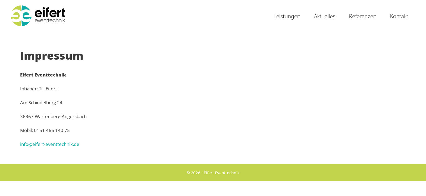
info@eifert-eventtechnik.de (49, 144)
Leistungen (287, 16)
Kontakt (399, 16)
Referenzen (363, 16)
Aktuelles (324, 16)
